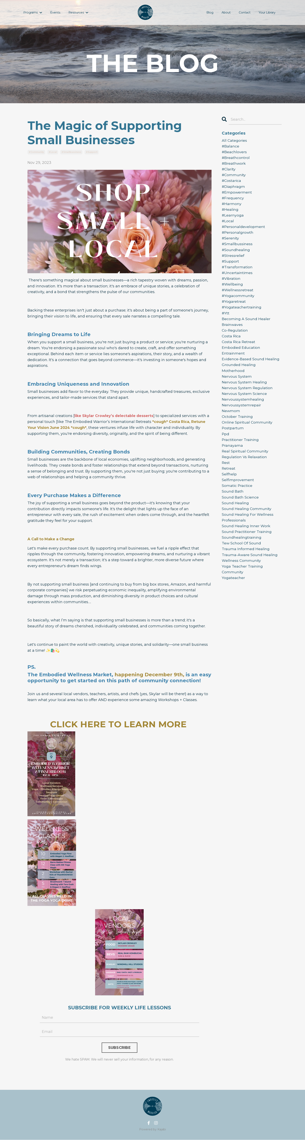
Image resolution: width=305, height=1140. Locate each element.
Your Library (267, 12)
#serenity (231, 241)
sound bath (233, 500)
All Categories (234, 140)
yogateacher (233, 589)
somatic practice (237, 494)
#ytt (226, 317)
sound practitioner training (247, 541)
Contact (245, 12)
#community (36, 152)
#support (91, 152)
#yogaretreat (234, 305)
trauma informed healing (246, 559)
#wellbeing (233, 288)
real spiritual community (245, 459)
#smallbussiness (71, 152)
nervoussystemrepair (241, 412)
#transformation (237, 270)
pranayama (232, 453)
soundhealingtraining (242, 547)
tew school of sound (241, 553)
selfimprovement (238, 488)
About (226, 12)
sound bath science (240, 506)
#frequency (233, 199)
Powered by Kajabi (152, 1129)
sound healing (235, 512)
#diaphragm (234, 187)
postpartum (233, 435)
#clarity (229, 170)
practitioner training (241, 447)
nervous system (237, 382)
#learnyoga (233, 217)
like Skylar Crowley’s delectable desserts (114, 416)
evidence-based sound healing (251, 364)
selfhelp (229, 482)
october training (237, 423)
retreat (229, 476)
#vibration (231, 282)
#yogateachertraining (242, 311)
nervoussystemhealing (243, 406)
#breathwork (234, 164)
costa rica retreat (239, 347)
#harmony (232, 205)
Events (55, 12)
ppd (225, 441)
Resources (78, 12)
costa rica (231, 341)
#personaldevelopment (244, 229)
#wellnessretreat (238, 294)
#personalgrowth (238, 235)
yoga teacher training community (242, 580)
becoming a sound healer (246, 323)
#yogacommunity (238, 300)
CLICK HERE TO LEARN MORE (119, 724)
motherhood (233, 376)
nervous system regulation (247, 394)
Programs (32, 12)
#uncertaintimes (237, 276)
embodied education (241, 353)
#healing (230, 211)
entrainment (233, 358)
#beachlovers (234, 152)
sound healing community (247, 518)
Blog (210, 12)
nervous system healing (244, 388)
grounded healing (239, 370)
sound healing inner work (246, 535)
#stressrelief (233, 258)
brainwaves (232, 329)
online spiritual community (247, 429)
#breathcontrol (236, 158)
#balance (231, 146)
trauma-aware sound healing (250, 565)
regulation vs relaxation (245, 465)
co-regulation (235, 335)
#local (53, 152)
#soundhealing (236, 252)
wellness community (241, 571)
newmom (231, 417)
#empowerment (237, 193)
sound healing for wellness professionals (248, 527)
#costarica (232, 182)
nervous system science (244, 400)
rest (226, 471)
